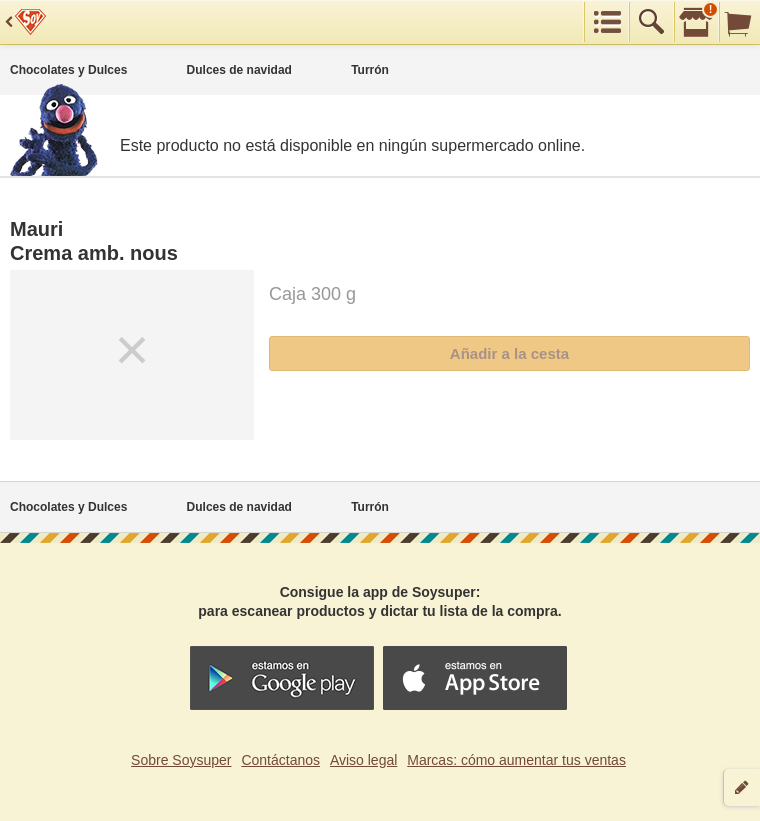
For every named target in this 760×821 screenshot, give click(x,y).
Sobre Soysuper (181, 760)
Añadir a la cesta (509, 353)
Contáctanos (280, 760)
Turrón (370, 70)
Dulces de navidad (239, 70)
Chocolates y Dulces (68, 70)
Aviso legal (363, 760)
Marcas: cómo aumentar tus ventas (516, 760)
